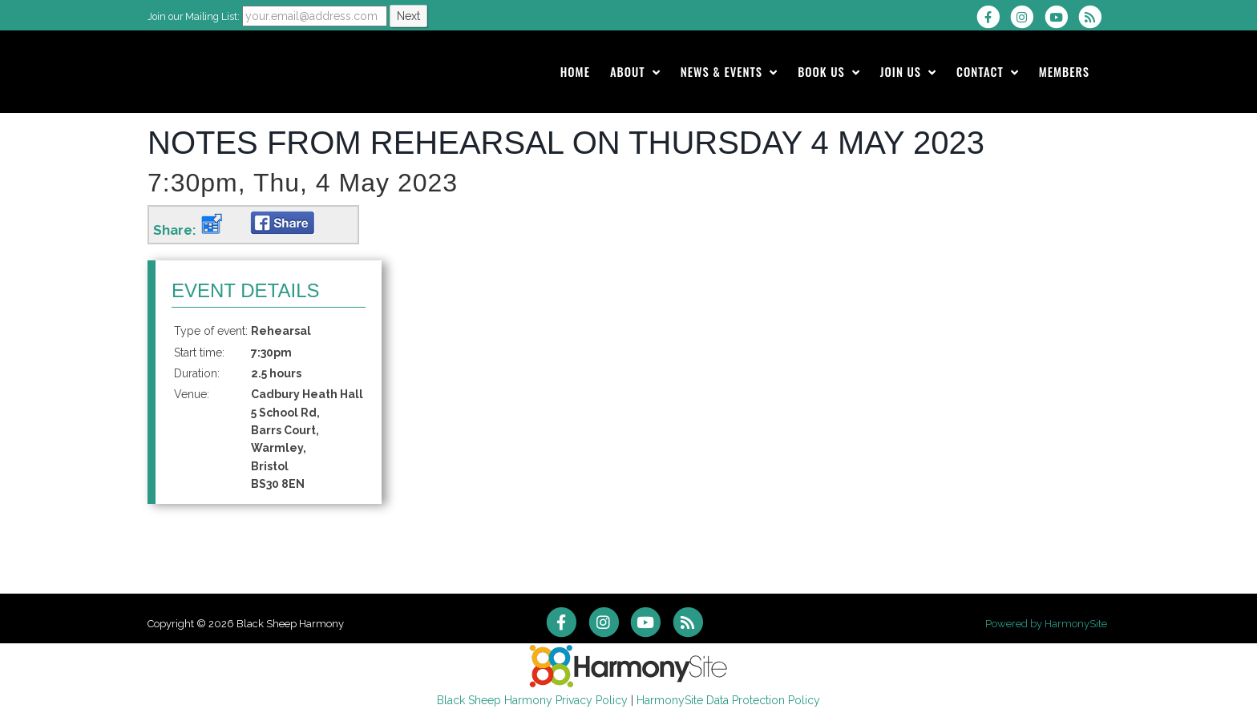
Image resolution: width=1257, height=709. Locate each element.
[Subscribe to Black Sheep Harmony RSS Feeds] (1093, 16)
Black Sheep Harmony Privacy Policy (532, 700)
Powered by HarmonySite (1046, 624)
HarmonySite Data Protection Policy (728, 700)
